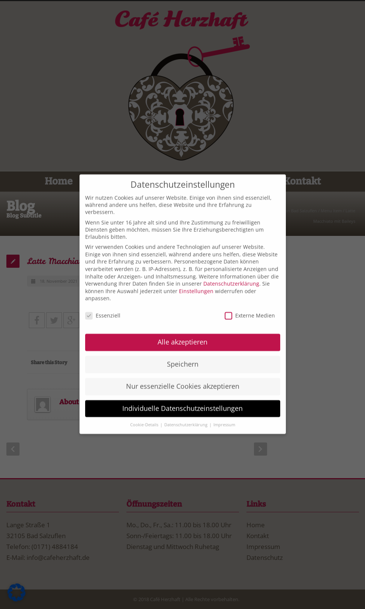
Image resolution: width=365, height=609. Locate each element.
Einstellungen (196, 282)
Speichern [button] (182, 355)
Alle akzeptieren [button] (182, 333)
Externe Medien (250, 307)
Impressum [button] (224, 416)
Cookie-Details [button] (144, 416)
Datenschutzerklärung (231, 275)
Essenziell (102, 307)
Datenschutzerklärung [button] (186, 416)
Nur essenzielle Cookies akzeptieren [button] (182, 377)
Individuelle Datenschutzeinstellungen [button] (182, 399)
